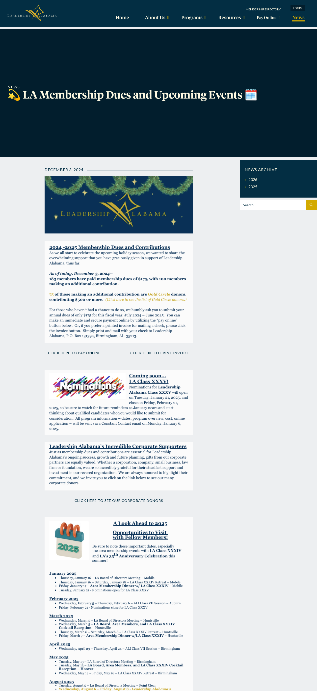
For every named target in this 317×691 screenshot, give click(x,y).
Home (121, 18)
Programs (190, 18)
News (300, 18)
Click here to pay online (81, 352)
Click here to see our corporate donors (119, 505)
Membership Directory (263, 9)
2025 (252, 186)
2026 (252, 179)
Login (297, 8)
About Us (154, 18)
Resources (227, 18)
